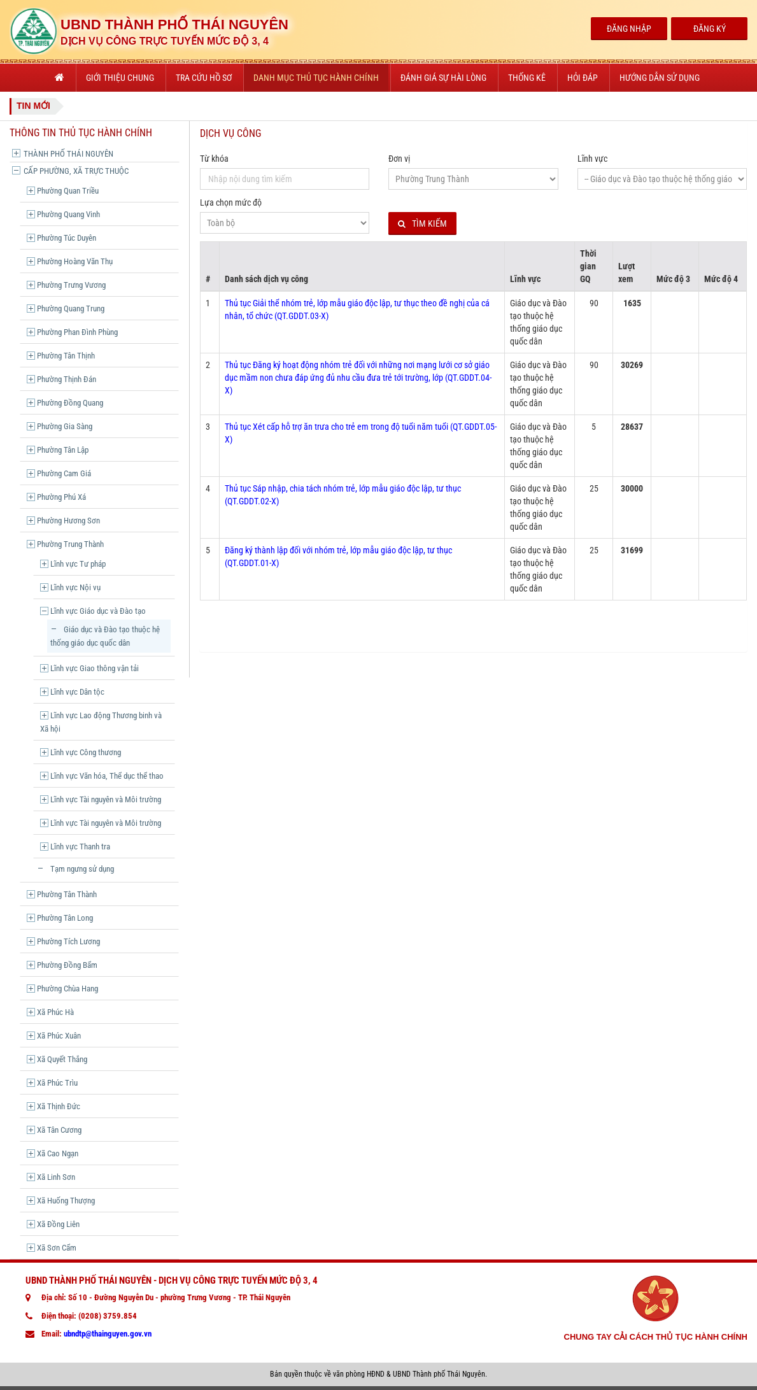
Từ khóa (214, 158)
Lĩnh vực (592, 158)
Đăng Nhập (629, 29)
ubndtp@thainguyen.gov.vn (108, 1333)
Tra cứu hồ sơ (204, 78)
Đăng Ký (709, 29)
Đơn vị (399, 158)
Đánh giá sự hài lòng (443, 78)
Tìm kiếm (422, 224)
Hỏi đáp (582, 78)
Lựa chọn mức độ (231, 202)
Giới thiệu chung (120, 78)
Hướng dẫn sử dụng (659, 78)
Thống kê (527, 78)
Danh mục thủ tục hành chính (316, 78)
